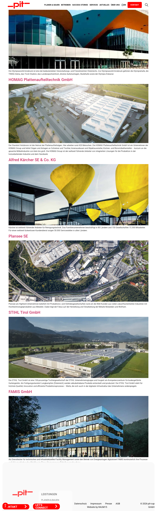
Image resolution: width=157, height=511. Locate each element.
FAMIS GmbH (20, 391)
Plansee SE (18, 236)
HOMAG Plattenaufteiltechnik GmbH (40, 79)
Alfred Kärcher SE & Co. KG (32, 159)
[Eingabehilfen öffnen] (5, 506)
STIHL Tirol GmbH (24, 312)
